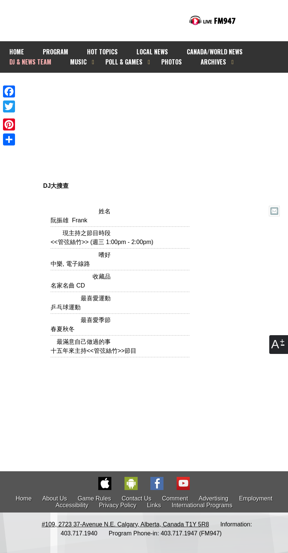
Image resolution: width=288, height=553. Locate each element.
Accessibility (72, 505)
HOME (16, 51)
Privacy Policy (117, 505)
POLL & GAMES (123, 61)
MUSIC (78, 61)
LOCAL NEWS (152, 51)
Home (24, 498)
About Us (54, 498)
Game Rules (94, 498)
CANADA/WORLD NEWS (215, 51)
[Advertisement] (154, 122)
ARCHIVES (213, 61)
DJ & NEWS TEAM (30, 61)
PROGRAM (55, 51)
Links (154, 505)
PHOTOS (171, 61)
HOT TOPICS (102, 51)
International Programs (202, 505)
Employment (255, 498)
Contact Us (136, 498)
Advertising (213, 498)
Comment (175, 498)
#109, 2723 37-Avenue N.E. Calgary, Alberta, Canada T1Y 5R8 (125, 524)
